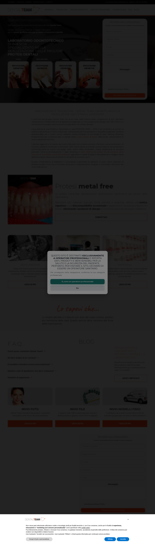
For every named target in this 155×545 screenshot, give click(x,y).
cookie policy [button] (85, 528)
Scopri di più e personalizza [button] (39, 539)
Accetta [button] (123, 539)
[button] (128, 519)
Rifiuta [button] (110, 539)
